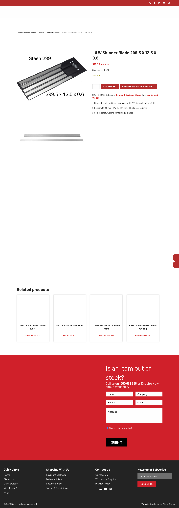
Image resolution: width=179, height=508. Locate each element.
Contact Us (101, 475)
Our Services (11, 483)
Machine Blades (29, 32)
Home (19, 32)
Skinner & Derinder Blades (48, 32)
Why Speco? (10, 488)
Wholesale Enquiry (105, 479)
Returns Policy (54, 483)
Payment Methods (56, 475)
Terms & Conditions (57, 488)
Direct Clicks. (169, 504)
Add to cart (110, 86)
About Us (9, 479)
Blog (6, 492)
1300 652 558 (128, 383)
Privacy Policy (103, 483)
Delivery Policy (54, 479)
